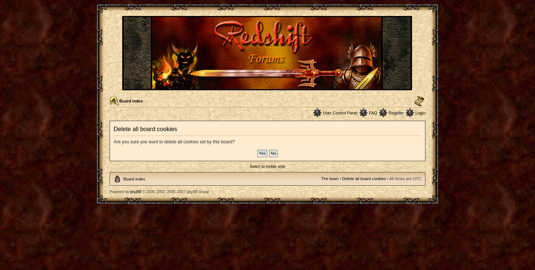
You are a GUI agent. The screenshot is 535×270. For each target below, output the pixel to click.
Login (420, 113)
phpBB (136, 192)
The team (329, 178)
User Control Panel (340, 113)
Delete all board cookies (364, 178)
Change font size (419, 101)
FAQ (373, 113)
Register (396, 113)
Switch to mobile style (267, 167)
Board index (131, 101)
